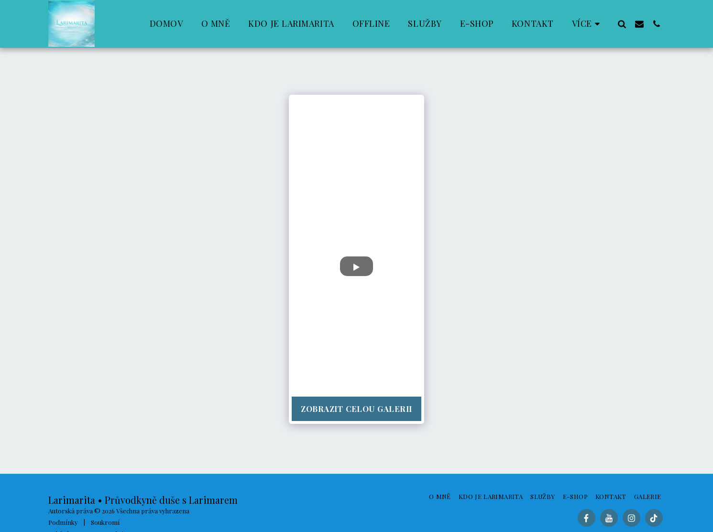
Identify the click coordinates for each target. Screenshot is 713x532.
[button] (622, 23)
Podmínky (63, 522)
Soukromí (105, 522)
